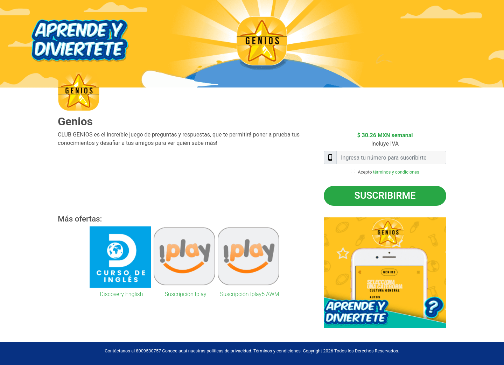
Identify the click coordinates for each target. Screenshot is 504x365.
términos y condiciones (396, 172)
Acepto (388, 172)
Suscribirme (384, 195)
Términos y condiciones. (277, 350)
